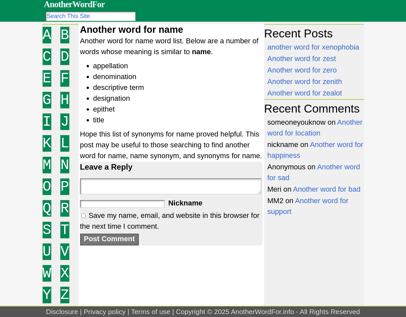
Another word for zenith (304, 81)
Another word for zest (301, 58)
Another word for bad (326, 189)
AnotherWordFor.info (262, 311)
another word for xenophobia (313, 47)
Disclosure (62, 311)
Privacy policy (105, 311)
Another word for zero (302, 70)
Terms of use (150, 311)
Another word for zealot (304, 93)
